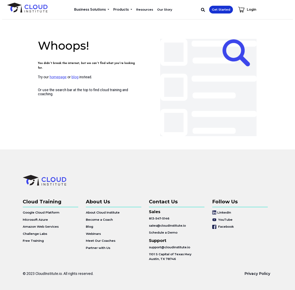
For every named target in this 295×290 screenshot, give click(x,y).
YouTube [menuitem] (222, 220)
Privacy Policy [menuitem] (257, 273)
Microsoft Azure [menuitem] (35, 220)
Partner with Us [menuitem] (98, 248)
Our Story (164, 9)
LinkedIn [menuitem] (221, 212)
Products (121, 9)
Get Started (221, 9)
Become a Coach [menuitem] (99, 220)
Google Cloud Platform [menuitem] (41, 212)
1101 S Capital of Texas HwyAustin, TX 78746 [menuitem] (170, 256)
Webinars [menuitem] (93, 234)
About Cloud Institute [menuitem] (103, 212)
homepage (58, 77)
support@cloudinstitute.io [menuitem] (169, 247)
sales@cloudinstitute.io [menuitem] (167, 225)
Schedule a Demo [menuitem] (163, 232)
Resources (144, 9)
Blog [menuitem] (89, 226)
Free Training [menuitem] (33, 241)
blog (74, 77)
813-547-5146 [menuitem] (159, 218)
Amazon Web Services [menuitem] (41, 226)
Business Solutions (90, 9)
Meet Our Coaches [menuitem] (100, 241)
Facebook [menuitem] (223, 227)
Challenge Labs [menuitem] (35, 234)
